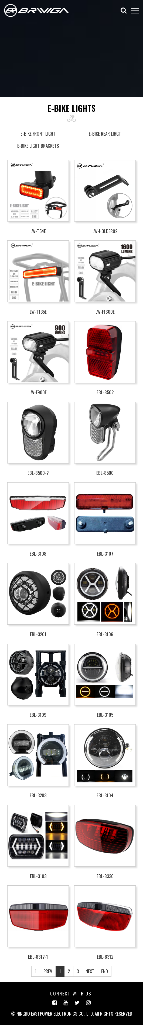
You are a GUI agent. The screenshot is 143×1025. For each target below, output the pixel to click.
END (104, 971)
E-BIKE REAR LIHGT (105, 133)
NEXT (90, 971)
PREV (47, 971)
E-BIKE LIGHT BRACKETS (38, 145)
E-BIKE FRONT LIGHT (38, 133)
